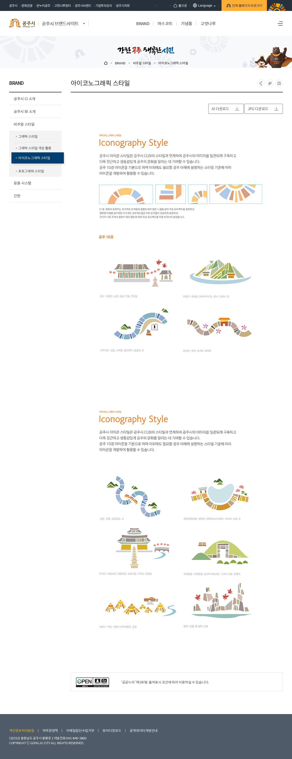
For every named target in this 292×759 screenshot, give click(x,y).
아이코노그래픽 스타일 (173, 62)
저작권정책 (50, 730)
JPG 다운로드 (263, 109)
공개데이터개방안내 (144, 730)
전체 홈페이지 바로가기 (246, 6)
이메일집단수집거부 (80, 730)
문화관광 (26, 5)
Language (202, 5)
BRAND (120, 62)
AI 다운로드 (225, 109)
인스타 (163, 5)
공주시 (13, 5)
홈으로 (180, 5)
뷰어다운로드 (111, 730)
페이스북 (147, 5)
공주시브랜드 (83, 5)
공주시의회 (123, 5)
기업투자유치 (103, 5)
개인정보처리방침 (21, 730)
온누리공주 (43, 5)
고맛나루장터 (62, 5)
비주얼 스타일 (142, 62)
